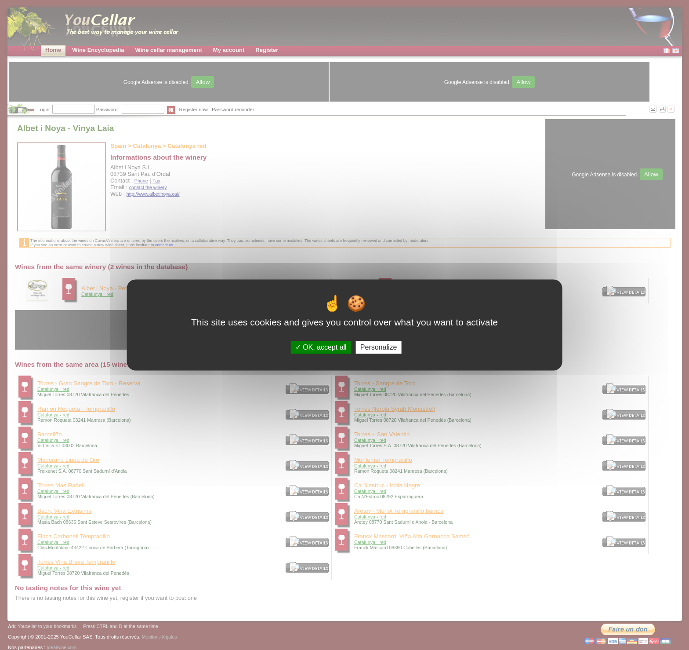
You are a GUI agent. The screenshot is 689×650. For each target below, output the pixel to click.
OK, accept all (321, 347)
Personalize (378, 347)
